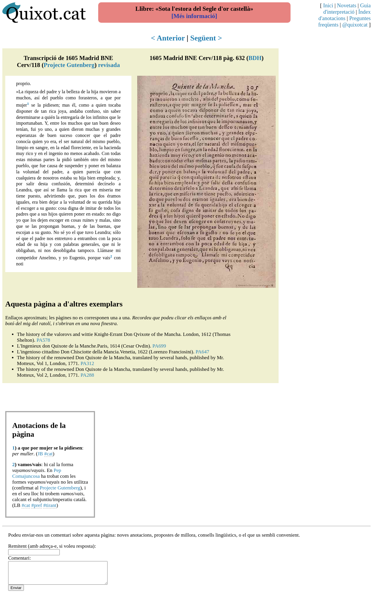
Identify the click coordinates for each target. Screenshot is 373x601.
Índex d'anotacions (345, 15)
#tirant (49, 505)
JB (40, 454)
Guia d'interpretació (347, 8)
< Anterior (168, 38)
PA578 (43, 340)
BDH (254, 57)
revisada (109, 64)
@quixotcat (355, 25)
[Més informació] (194, 16)
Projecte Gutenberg (69, 64)
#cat (48, 454)
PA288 (87, 375)
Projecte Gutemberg (60, 488)
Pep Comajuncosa (36, 473)
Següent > (206, 38)
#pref (36, 505)
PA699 (159, 346)
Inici (328, 5)
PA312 (87, 363)
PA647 (202, 352)
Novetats (346, 5)
